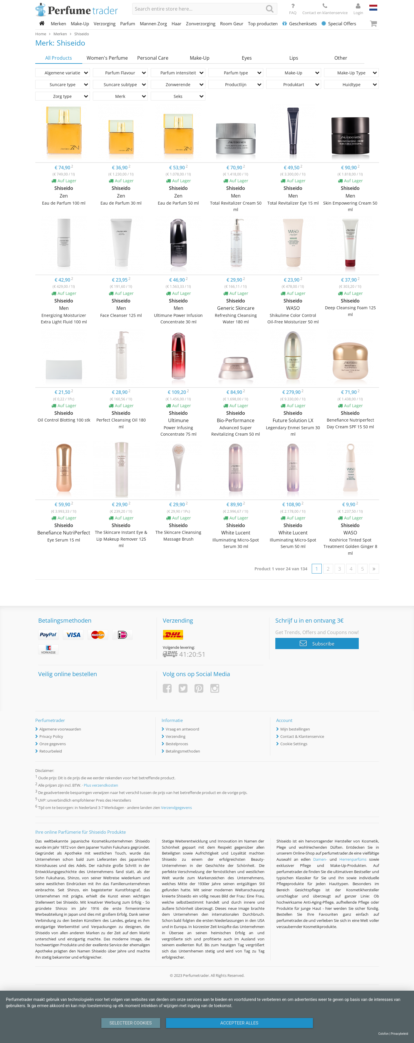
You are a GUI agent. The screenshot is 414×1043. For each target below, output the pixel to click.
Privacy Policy (51, 736)
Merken (58, 23)
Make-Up (80, 23)
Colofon (383, 1033)
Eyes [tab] (247, 58)
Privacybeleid (399, 1033)
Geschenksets (299, 23)
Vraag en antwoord (182, 729)
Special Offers (338, 23)
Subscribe (317, 643)
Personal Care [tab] (152, 58)
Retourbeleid (50, 751)
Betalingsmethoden (183, 751)
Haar (176, 23)
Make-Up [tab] (199, 58)
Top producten (263, 23)
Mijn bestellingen (295, 729)
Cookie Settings (293, 743)
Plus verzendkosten (101, 785)
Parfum (127, 23)
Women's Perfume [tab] (107, 58)
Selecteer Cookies (131, 1023)
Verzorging (104, 23)
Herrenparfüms (352, 859)
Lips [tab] (293, 58)
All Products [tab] (58, 58)
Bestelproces (177, 743)
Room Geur (231, 23)
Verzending (175, 736)
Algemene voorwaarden (60, 729)
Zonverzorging (200, 23)
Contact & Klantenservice (302, 736)
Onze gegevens (52, 743)
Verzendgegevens (176, 807)
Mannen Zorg (153, 23)
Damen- (320, 859)
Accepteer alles (239, 1023)
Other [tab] (340, 58)
